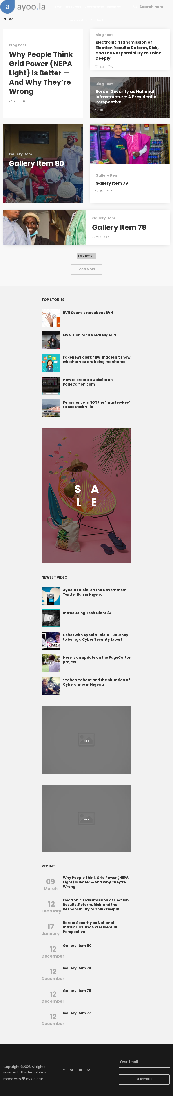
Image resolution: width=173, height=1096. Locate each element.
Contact (96, 20)
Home (57, 7)
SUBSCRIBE (144, 1079)
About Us (114, 7)
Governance (94, 7)
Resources (73, 7)
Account (78, 20)
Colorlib (37, 1079)
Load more (85, 256)
